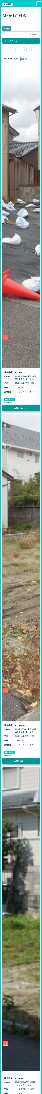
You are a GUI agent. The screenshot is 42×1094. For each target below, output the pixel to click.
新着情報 (7, 4)
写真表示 (17, 59)
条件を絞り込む (11, 41)
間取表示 (24, 59)
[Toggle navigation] (38, 3)
